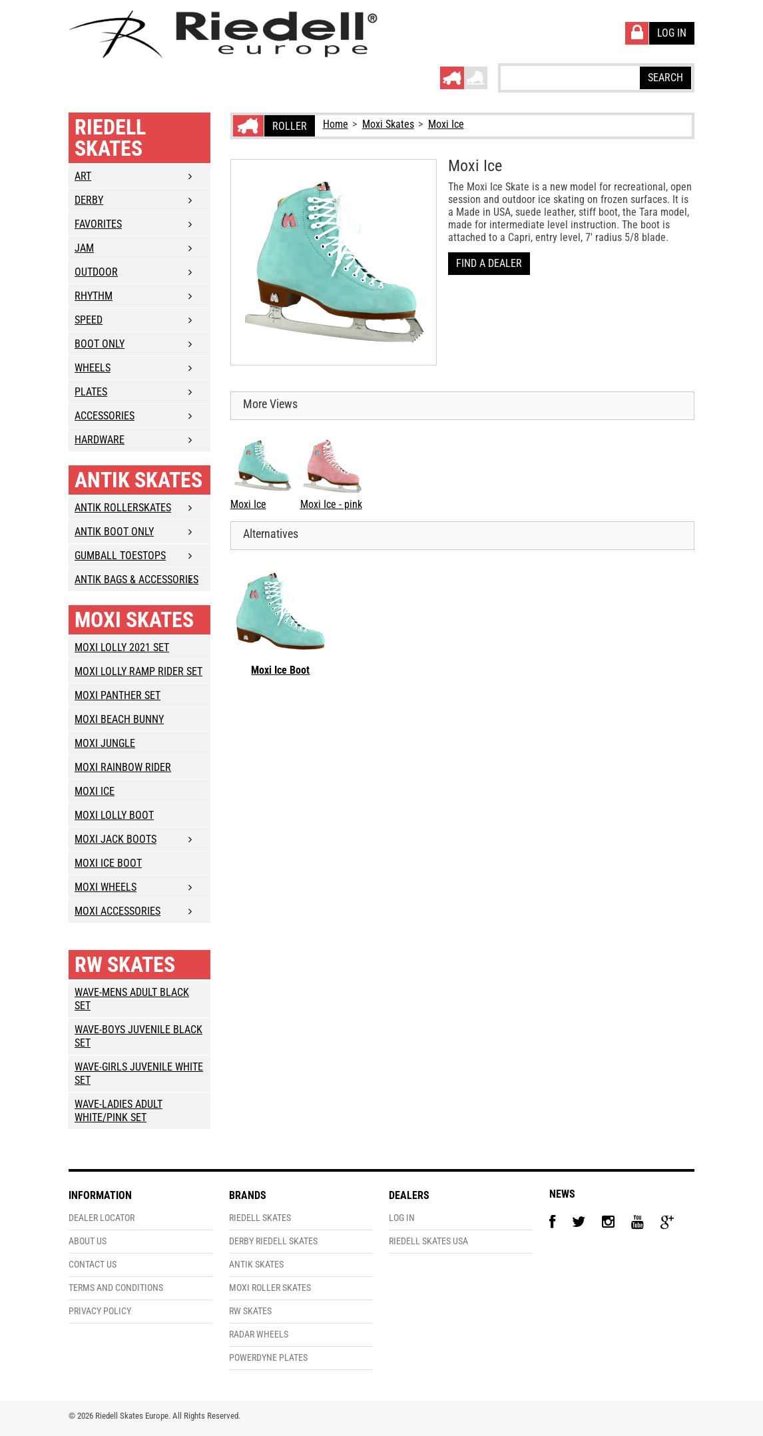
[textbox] (569, 77)
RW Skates (125, 964)
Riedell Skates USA (428, 1241)
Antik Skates (138, 480)
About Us (88, 1241)
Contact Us (93, 1264)
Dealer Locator (101, 1218)
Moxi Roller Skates (270, 1288)
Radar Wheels (258, 1334)
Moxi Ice (446, 124)
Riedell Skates (110, 138)
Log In (402, 1218)
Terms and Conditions (116, 1288)
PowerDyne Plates (268, 1357)
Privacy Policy (100, 1311)
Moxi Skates (388, 124)
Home (335, 124)
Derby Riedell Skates (273, 1241)
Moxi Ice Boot (280, 670)
